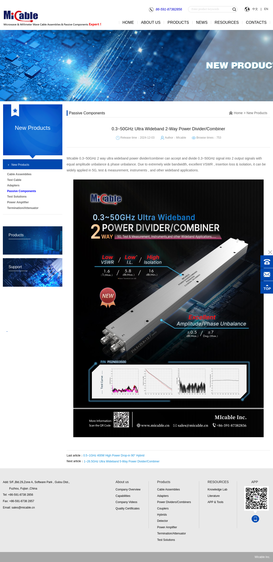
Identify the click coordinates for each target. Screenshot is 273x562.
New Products (20, 164)
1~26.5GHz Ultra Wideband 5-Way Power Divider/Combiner (121, 461)
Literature (214, 496)
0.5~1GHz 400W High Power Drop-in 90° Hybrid (113, 455)
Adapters (163, 496)
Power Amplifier (167, 527)
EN (266, 9)
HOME (128, 22)
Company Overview (128, 489)
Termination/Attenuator (171, 533)
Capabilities (123, 496)
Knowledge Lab (217, 489)
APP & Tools (215, 502)
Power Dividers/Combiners (174, 502)
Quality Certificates (128, 508)
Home (238, 113)
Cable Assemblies (168, 489)
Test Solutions (166, 540)
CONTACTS (256, 22)
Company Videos (126, 502)
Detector (162, 521)
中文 (255, 9)
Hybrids (162, 514)
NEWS (202, 22)
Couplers (163, 508)
